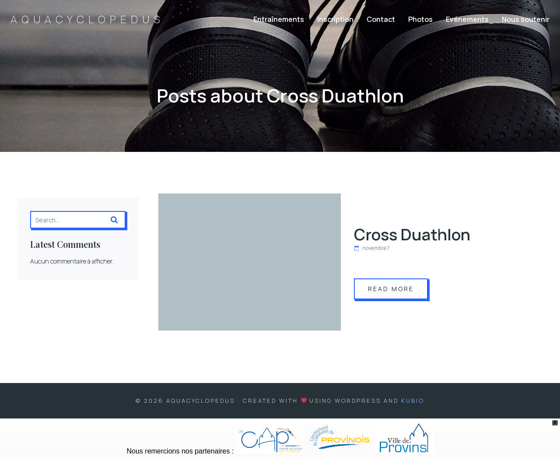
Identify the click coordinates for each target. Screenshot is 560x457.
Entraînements (278, 20)
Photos (420, 20)
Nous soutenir (526, 20)
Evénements (467, 20)
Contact (381, 20)
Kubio (412, 401)
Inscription (335, 20)
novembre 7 (372, 248)
